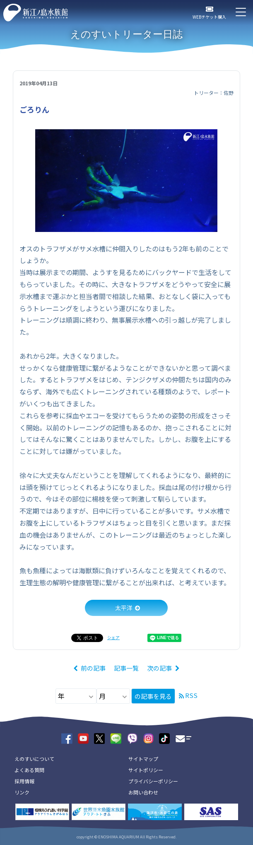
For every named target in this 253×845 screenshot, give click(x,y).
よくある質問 (29, 769)
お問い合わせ (143, 792)
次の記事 (159, 668)
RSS (191, 695)
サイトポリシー (145, 769)
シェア (113, 637)
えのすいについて (34, 758)
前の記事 (93, 668)
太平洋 (124, 608)
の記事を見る (153, 696)
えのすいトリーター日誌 (126, 34)
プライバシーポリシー (153, 781)
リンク (21, 792)
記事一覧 (126, 668)
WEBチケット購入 (209, 17)
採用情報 (24, 781)
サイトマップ (143, 758)
